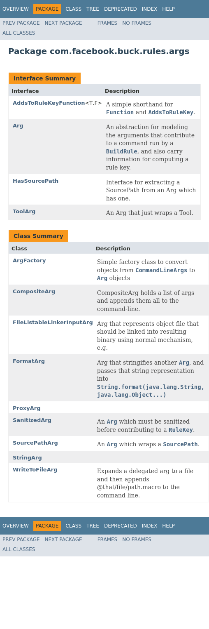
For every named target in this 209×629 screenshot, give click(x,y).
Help (168, 9)
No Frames (136, 23)
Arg (18, 126)
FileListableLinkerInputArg (53, 322)
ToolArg (24, 211)
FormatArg (29, 361)
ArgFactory (29, 260)
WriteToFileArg (35, 469)
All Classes (18, 33)
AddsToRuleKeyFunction (49, 103)
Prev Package (21, 23)
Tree (92, 9)
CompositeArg (34, 291)
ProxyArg (27, 408)
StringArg (27, 458)
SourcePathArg (35, 443)
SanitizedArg (32, 420)
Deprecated (120, 9)
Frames (108, 23)
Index (150, 9)
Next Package (63, 23)
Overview (15, 9)
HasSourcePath (35, 181)
